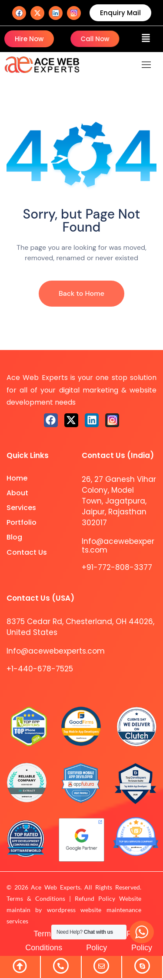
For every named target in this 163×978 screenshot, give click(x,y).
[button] (146, 39)
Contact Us (27, 552)
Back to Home (81, 293)
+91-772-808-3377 (117, 567)
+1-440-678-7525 (40, 669)
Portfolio (22, 522)
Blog (14, 537)
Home (17, 478)
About (17, 493)
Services (21, 508)
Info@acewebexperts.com (118, 545)
